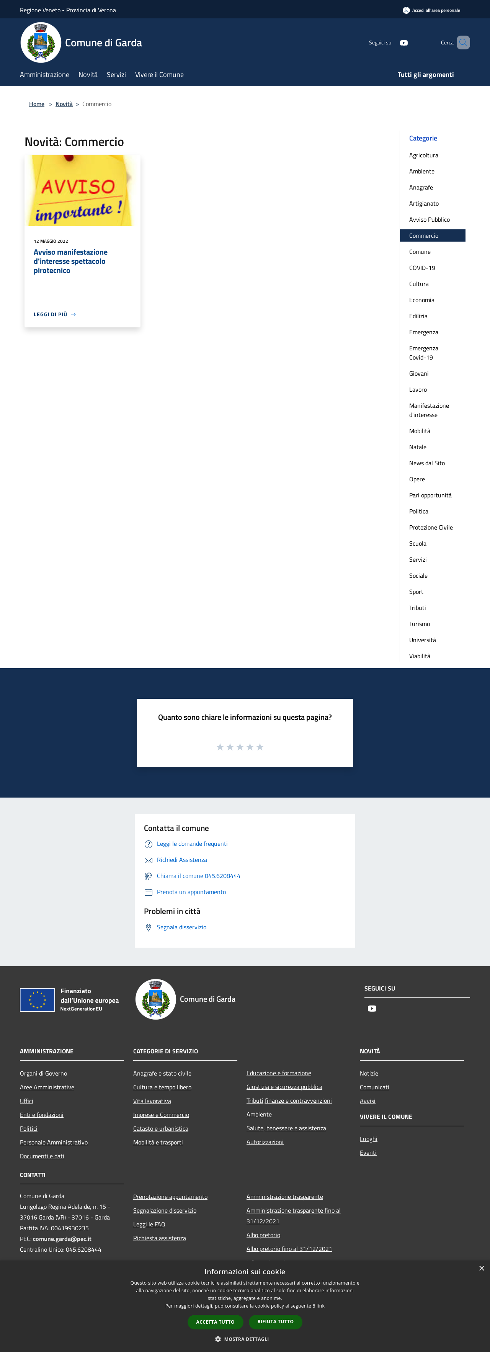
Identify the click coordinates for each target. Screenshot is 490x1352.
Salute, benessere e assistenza (286, 1128)
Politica (418, 511)
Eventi (368, 1152)
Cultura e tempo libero (162, 1087)
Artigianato (424, 203)
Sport (416, 591)
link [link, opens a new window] (321, 1306)
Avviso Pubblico (429, 219)
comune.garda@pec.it (62, 1238)
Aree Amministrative (47, 1087)
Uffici (26, 1100)
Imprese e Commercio (161, 1114)
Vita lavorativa (152, 1100)
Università (422, 639)
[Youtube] (392, 42)
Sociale (418, 575)
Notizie (369, 1073)
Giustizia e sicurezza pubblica (284, 1086)
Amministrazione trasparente (285, 1196)
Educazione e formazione (279, 1072)
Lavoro (418, 389)
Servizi (418, 559)
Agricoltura (423, 155)
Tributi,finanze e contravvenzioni (289, 1100)
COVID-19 (422, 267)
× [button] (481, 1269)
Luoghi (368, 1138)
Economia (421, 299)
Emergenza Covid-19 (423, 352)
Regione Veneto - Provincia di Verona (68, 10)
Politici (29, 1128)
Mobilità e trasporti (158, 1142)
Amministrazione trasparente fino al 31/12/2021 (294, 1216)
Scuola (417, 543)
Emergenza (423, 332)
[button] (245, 1339)
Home (36, 103)
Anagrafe (421, 187)
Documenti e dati (42, 1156)
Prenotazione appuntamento (170, 1196)
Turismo (419, 623)
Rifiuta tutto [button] (276, 1321)
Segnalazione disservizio (164, 1210)
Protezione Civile (431, 527)
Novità (64, 103)
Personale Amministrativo (54, 1142)
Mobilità (419, 430)
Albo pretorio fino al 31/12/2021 (289, 1248)
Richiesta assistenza (159, 1237)
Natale (417, 446)
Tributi (417, 607)
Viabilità (419, 655)
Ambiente (421, 171)
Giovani (419, 373)
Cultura (419, 283)
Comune (420, 251)
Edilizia (418, 315)
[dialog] (245, 1306)
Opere (417, 479)
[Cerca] (461, 42)
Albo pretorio (263, 1234)
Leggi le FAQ (149, 1224)
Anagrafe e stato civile (162, 1073)
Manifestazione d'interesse (429, 410)
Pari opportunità (430, 495)
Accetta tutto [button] (215, 1322)
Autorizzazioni (265, 1141)
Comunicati (374, 1087)
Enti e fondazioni (42, 1114)
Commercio (423, 235)
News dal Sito (427, 463)
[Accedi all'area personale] (431, 10)
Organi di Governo (43, 1073)
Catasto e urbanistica (160, 1128)
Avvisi (368, 1100)
